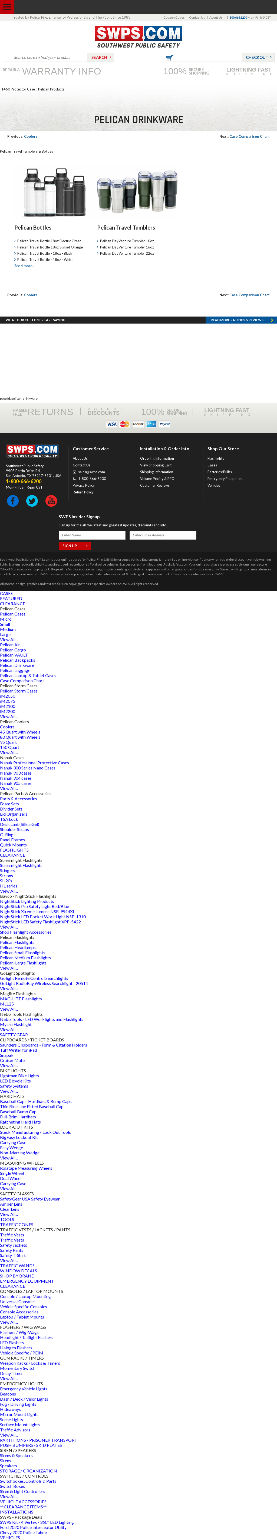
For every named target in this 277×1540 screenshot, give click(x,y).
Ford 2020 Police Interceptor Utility (33, 1527)
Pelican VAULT (14, 654)
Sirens (5, 1460)
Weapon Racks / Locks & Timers (30, 1363)
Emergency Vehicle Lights (23, 1388)
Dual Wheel (10, 1178)
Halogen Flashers (16, 1347)
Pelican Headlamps (18, 947)
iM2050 (7, 695)
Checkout (257, 57)
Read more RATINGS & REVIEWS (237, 320)
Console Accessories (19, 1311)
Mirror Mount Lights (19, 1414)
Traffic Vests (12, 1234)
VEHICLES (10, 1537)
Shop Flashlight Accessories (25, 931)
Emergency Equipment (225, 478)
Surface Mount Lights (20, 1424)
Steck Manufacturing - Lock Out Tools (35, 1132)
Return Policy (83, 492)
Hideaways (10, 1409)
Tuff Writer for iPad (18, 1050)
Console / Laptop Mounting (25, 1296)
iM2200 (7, 711)
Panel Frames (12, 839)
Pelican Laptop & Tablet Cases (28, 675)
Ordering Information (157, 458)
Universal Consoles (17, 1301)
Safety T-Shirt (13, 1255)
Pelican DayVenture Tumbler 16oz (127, 247)
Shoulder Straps (14, 829)
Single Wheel (12, 1173)
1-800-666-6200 (92, 478)
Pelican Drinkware (17, 665)
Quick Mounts (13, 844)
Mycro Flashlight (16, 1024)
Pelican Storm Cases (19, 690)
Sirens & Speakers (16, 1455)
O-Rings (7, 834)
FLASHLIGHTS (14, 849)
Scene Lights (11, 1419)
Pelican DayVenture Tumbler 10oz (127, 241)
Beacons (8, 1393)
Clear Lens (9, 1209)
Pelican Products (51, 89)
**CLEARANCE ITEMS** (23, 1506)
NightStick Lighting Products (27, 901)
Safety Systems (14, 1085)
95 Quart (8, 742)
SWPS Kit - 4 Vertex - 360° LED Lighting (37, 1522)
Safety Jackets (13, 1245)
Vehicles (213, 485)
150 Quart (9, 747)
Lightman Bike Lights (19, 1075)
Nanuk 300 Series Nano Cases (27, 767)
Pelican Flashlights (17, 942)
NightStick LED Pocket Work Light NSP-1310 (43, 916)
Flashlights (215, 458)
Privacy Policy (84, 485)
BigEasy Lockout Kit (19, 1137)
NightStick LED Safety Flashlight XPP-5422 (40, 921)
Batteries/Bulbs (219, 472)
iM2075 (7, 701)
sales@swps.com (91, 472)
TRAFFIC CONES (16, 1224)
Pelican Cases (12, 613)
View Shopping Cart (156, 465)
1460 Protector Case (18, 89)
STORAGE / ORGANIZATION (28, 1470)
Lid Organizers (13, 813)
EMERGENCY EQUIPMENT (27, 1280)
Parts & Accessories (18, 798)
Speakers (8, 1465)
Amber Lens (11, 1203)
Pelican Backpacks (17, 660)
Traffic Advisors (15, 1429)
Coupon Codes (174, 17)
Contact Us (197, 17)
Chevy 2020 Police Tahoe (23, 1532)
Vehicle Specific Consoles (23, 1306)
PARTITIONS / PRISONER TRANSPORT (38, 1440)
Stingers (7, 870)
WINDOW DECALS (18, 1270)
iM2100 (7, 706)
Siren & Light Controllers (22, 1491)
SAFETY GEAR (14, 1034)
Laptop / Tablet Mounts (22, 1316)
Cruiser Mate (12, 1060)
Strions (6, 875)
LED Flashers (12, 1342)
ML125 (7, 1003)
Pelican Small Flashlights (22, 952)
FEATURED (11, 598)
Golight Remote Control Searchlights (34, 978)
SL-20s (6, 880)
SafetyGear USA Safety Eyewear (30, 1198)
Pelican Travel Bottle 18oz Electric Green (49, 241)
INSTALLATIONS (16, 1511)
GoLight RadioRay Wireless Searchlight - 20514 (44, 983)
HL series (8, 885)
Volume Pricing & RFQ (157, 478)
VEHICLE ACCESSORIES (23, 1501)
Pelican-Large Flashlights (23, 962)
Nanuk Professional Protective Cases (34, 762)
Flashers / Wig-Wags (19, 1332)
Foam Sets (9, 803)
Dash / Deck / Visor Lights (24, 1398)
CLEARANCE (12, 603)
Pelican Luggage (15, 670)
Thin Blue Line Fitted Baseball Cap (32, 1106)
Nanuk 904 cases (16, 778)
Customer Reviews (155, 485)
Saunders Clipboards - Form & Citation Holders (43, 1044)
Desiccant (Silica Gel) (19, 824)
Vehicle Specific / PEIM (21, 1352)
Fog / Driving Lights (18, 1404)
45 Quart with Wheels (20, 731)
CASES (6, 593)
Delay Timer (11, 1373)
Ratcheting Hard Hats (20, 1121)
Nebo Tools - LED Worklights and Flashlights (41, 1019)
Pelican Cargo (13, 649)
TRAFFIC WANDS (17, 1265)
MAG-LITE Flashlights (21, 998)
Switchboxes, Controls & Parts (28, 1481)
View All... (9, 639)
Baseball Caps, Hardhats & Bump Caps (36, 1101)
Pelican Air (10, 644)
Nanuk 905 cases (16, 783)
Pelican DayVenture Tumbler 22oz (127, 253)
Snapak (7, 1055)
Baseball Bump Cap (18, 1111)
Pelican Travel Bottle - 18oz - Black (44, 253)
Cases (212, 465)
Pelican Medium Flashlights (25, 957)
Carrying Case (13, 1142)
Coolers (22, 136)
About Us (216, 17)
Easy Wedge (11, 1147)
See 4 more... (24, 266)
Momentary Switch (17, 1368)
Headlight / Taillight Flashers (26, 1337)
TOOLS (7, 1219)
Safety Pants (11, 1250)
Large (5, 634)
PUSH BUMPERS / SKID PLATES (31, 1445)
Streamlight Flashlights (21, 865)
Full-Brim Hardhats (18, 1116)
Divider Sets (11, 808)
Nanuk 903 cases (16, 772)
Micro (6, 618)
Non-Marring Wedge (19, 1152)
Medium (8, 629)
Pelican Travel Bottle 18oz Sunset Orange (50, 247)
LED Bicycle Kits (15, 1080)
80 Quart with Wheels (20, 736)
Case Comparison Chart (244, 136)
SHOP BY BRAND (17, 1275)
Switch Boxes (12, 1486)
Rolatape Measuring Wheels (26, 1168)
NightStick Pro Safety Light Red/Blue (34, 906)
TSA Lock (9, 819)
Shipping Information (156, 472)
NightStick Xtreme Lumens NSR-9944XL (37, 911)
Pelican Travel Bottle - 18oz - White (45, 259)
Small (5, 624)
